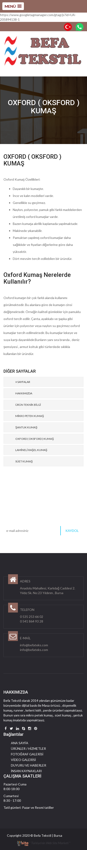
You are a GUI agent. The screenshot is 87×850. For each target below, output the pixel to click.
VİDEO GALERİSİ (23, 760)
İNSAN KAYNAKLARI (26, 771)
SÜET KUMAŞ (24, 461)
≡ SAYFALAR (22, 382)
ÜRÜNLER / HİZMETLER (28, 748)
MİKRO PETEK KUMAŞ (29, 416)
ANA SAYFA (19, 743)
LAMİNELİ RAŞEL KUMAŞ (31, 450)
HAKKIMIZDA (23, 393)
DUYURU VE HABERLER (28, 765)
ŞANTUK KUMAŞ (26, 427)
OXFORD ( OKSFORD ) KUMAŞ (34, 438)
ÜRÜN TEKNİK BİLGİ (28, 404)
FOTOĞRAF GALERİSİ (27, 754)
